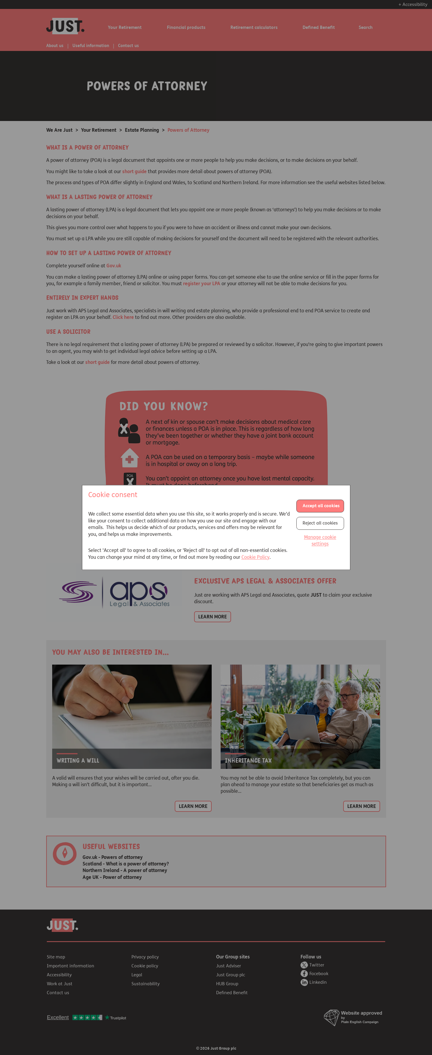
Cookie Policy (255, 557)
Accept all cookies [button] (321, 505)
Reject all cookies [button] (320, 523)
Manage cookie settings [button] (320, 540)
